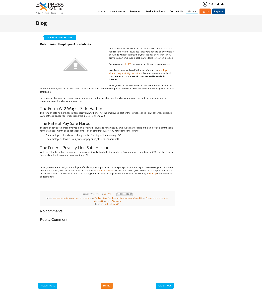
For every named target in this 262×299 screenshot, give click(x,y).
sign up (153, 173)
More (192, 11)
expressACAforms (113, 201)
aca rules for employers (81, 198)
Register (219, 11)
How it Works (117, 11)
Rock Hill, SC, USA (111, 204)
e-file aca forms (151, 198)
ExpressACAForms (104, 170)
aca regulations (63, 198)
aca (54, 198)
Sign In (205, 11)
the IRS (128, 64)
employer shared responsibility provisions (138, 72)
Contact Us (176, 11)
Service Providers (155, 11)
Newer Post (48, 285)
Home (101, 11)
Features (135, 11)
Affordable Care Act (102, 198)
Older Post (164, 285)
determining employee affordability (127, 198)
